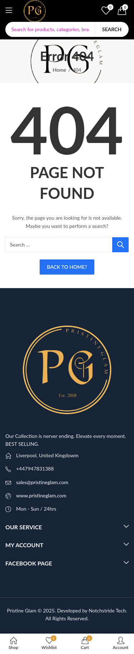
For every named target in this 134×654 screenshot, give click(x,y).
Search (111, 29)
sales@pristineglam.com (42, 482)
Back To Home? (67, 267)
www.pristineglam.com (41, 495)
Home (59, 70)
